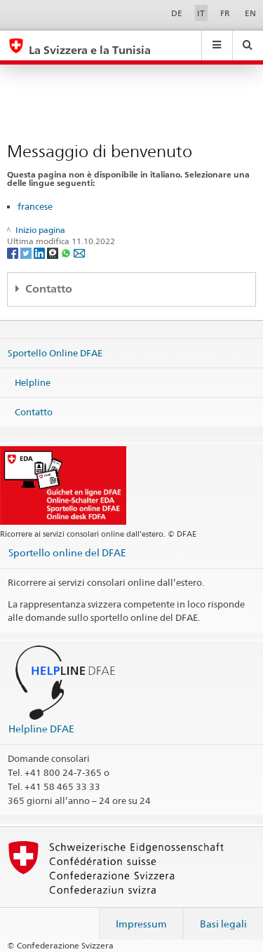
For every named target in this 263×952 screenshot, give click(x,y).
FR (225, 13)
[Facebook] (13, 253)
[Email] (79, 253)
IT (201, 13)
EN (250, 13)
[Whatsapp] (67, 253)
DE (176, 13)
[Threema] (53, 253)
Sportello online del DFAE (67, 552)
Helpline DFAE (41, 729)
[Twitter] (27, 253)
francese (35, 206)
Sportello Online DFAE (55, 352)
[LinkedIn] (40, 253)
